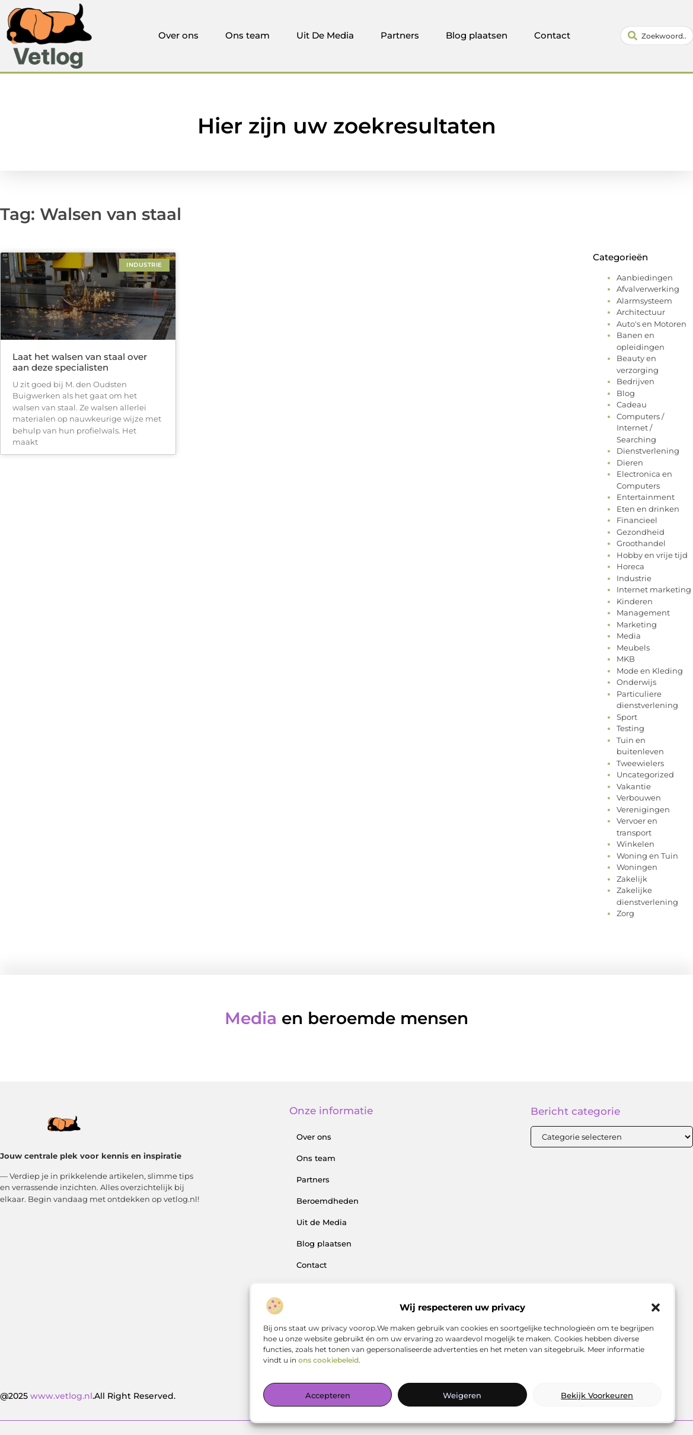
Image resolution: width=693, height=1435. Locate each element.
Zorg (625, 913)
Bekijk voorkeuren (597, 1397)
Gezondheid (641, 532)
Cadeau (632, 404)
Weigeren (462, 1397)
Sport (627, 717)
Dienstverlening (648, 450)
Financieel (637, 520)
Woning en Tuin (647, 855)
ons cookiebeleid (328, 1361)
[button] (656, 1309)
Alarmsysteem (644, 300)
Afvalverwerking (648, 289)
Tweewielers (640, 763)
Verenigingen (643, 809)
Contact (552, 35)
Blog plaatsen (476, 35)
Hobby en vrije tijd (652, 555)
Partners (400, 35)
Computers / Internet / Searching (640, 428)
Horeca (630, 566)
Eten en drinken (648, 509)
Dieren (630, 462)
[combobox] (657, 35)
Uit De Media (325, 35)
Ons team (247, 35)
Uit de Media (321, 1222)
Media (629, 635)
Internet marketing (654, 589)
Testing (630, 728)
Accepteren (327, 1397)
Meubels (633, 647)
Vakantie (634, 786)
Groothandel (641, 543)
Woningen (637, 867)
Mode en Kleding (650, 670)
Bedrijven (635, 381)
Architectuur (641, 312)
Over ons (178, 35)
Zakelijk (632, 879)
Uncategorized (645, 774)
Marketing (637, 624)
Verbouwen (639, 797)
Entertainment (646, 497)
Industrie (634, 578)
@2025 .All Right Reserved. (87, 1396)
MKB (626, 659)
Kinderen (635, 601)
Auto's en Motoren (651, 324)
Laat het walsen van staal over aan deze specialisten (79, 362)
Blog (626, 393)
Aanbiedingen (645, 277)
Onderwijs (636, 682)
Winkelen (635, 844)
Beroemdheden (327, 1201)
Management (643, 612)
